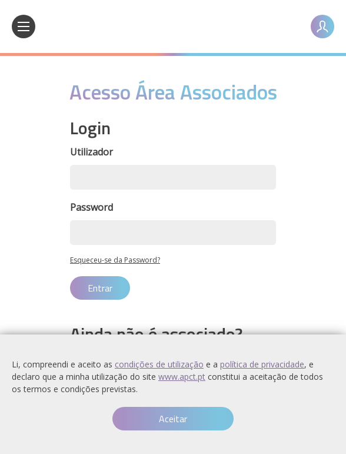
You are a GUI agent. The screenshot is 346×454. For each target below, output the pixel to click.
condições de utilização (159, 364)
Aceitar (173, 419)
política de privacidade (262, 364)
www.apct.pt (181, 376)
